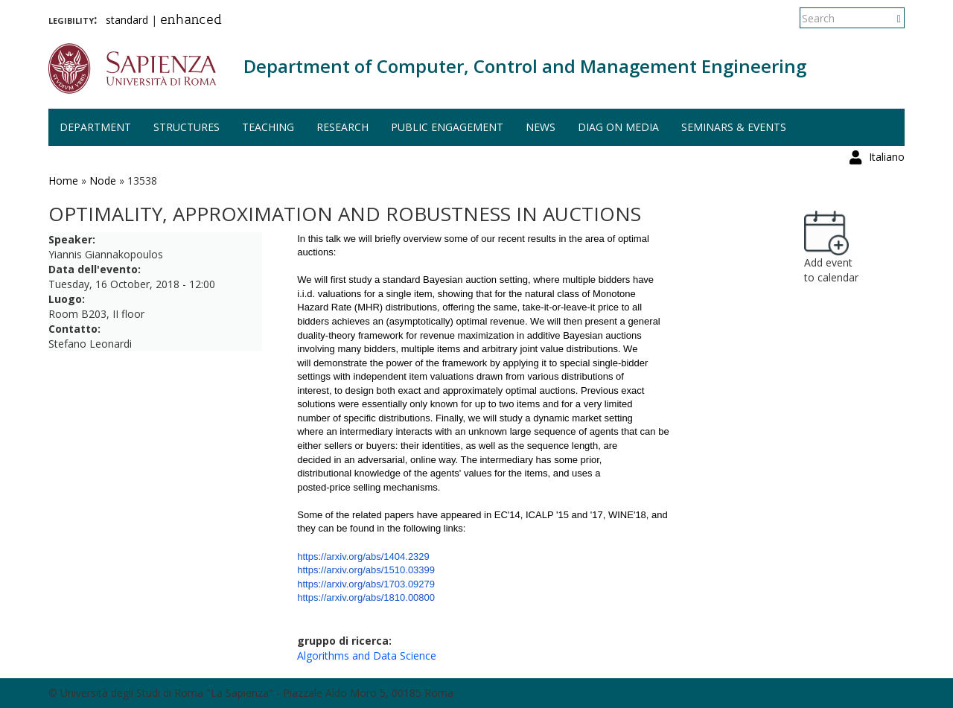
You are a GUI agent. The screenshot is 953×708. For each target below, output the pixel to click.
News (540, 127)
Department (95, 127)
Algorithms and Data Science (366, 655)
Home (63, 180)
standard (127, 20)
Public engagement (447, 127)
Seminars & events (733, 127)
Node (102, 180)
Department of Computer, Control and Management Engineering (524, 66)
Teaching (268, 127)
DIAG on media (618, 127)
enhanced (191, 21)
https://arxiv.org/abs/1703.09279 (366, 584)
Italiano (887, 18)
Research (342, 127)
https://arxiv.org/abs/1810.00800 (366, 597)
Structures (186, 127)
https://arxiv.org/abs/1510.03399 (366, 569)
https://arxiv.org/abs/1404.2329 (363, 556)
